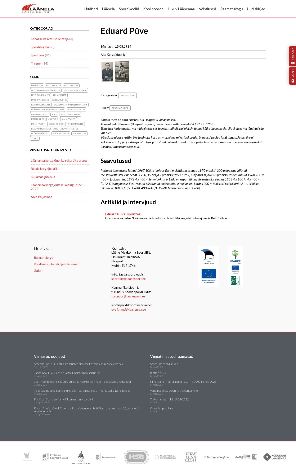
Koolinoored (153, 8)
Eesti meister (120, 108)
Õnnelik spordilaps (162, 408)
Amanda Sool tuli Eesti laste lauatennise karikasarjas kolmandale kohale (79, 364)
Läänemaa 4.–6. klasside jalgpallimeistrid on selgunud (67, 373)
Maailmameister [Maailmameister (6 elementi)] (76, 109)
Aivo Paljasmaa (41, 197)
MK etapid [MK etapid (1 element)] (53, 119)
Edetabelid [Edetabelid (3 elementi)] (37, 85)
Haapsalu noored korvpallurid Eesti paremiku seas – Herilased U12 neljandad (82, 390)
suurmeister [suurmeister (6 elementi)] (79, 133)
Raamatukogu (231, 8)
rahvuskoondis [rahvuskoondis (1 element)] (61, 133)
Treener (36, 63)
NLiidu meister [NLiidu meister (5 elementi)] (76, 124)
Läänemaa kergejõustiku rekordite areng (59, 160)
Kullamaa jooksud (43, 177)
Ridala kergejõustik (44, 168)
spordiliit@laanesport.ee (128, 279)
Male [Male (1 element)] (54, 114)
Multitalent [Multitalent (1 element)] (38, 124)
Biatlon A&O (158, 373)
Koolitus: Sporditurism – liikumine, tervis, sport (63, 399)
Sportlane (127, 95)
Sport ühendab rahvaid (164, 364)
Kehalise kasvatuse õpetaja (50, 39)
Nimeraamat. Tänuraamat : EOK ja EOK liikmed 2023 (183, 381)
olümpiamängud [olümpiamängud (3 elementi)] (40, 133)
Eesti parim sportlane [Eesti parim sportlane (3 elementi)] (75, 90)
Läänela (108, 8)
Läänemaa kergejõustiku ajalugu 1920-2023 (58, 187)
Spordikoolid (129, 8)
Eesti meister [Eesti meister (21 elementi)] (71, 85)
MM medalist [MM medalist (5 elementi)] (69, 119)
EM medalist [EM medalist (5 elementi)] (59, 95)
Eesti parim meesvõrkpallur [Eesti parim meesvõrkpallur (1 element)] (45, 90)
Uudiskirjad (256, 8)
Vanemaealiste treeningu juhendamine (174, 390)
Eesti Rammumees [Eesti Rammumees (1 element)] (40, 95)
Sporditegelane (41, 47)
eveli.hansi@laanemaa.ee (128, 309)
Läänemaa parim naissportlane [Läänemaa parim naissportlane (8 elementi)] (47, 109)
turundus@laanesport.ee (128, 296)
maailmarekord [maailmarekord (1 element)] (39, 114)
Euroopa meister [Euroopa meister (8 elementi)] (40, 100)
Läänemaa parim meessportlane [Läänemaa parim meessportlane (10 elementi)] (70, 105)
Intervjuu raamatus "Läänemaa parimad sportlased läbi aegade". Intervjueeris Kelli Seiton (183, 216)
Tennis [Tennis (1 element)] (34, 138)
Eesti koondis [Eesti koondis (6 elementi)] (53, 85)
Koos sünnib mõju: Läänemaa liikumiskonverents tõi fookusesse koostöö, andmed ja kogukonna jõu (87, 409)
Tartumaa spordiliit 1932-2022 (169, 399)
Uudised (91, 8)
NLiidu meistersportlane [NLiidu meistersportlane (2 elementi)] (44, 129)
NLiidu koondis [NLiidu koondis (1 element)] (56, 124)
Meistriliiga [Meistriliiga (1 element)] (37, 119)
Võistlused (207, 8)
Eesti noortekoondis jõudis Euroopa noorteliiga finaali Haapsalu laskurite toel (82, 381)
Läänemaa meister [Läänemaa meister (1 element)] (40, 105)
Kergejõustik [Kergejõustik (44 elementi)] (59, 100)
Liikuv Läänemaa (181, 8)
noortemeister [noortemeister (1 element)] (69, 129)
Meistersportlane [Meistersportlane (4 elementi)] (70, 114)
